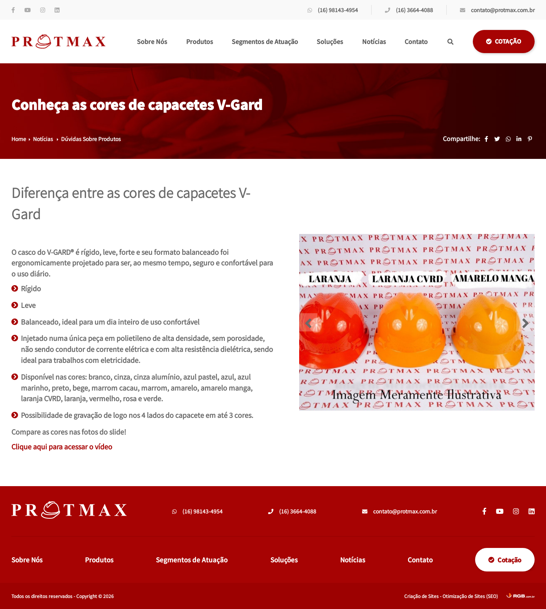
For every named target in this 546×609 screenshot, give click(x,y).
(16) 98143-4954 (333, 10)
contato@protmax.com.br (497, 10)
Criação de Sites (421, 596)
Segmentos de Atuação (265, 41)
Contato (416, 41)
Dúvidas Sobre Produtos (91, 139)
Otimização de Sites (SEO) (470, 596)
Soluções (330, 41)
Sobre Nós (152, 41)
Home (18, 139)
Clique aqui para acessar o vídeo (61, 446)
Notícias (374, 41)
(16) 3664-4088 (409, 10)
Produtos (199, 41)
